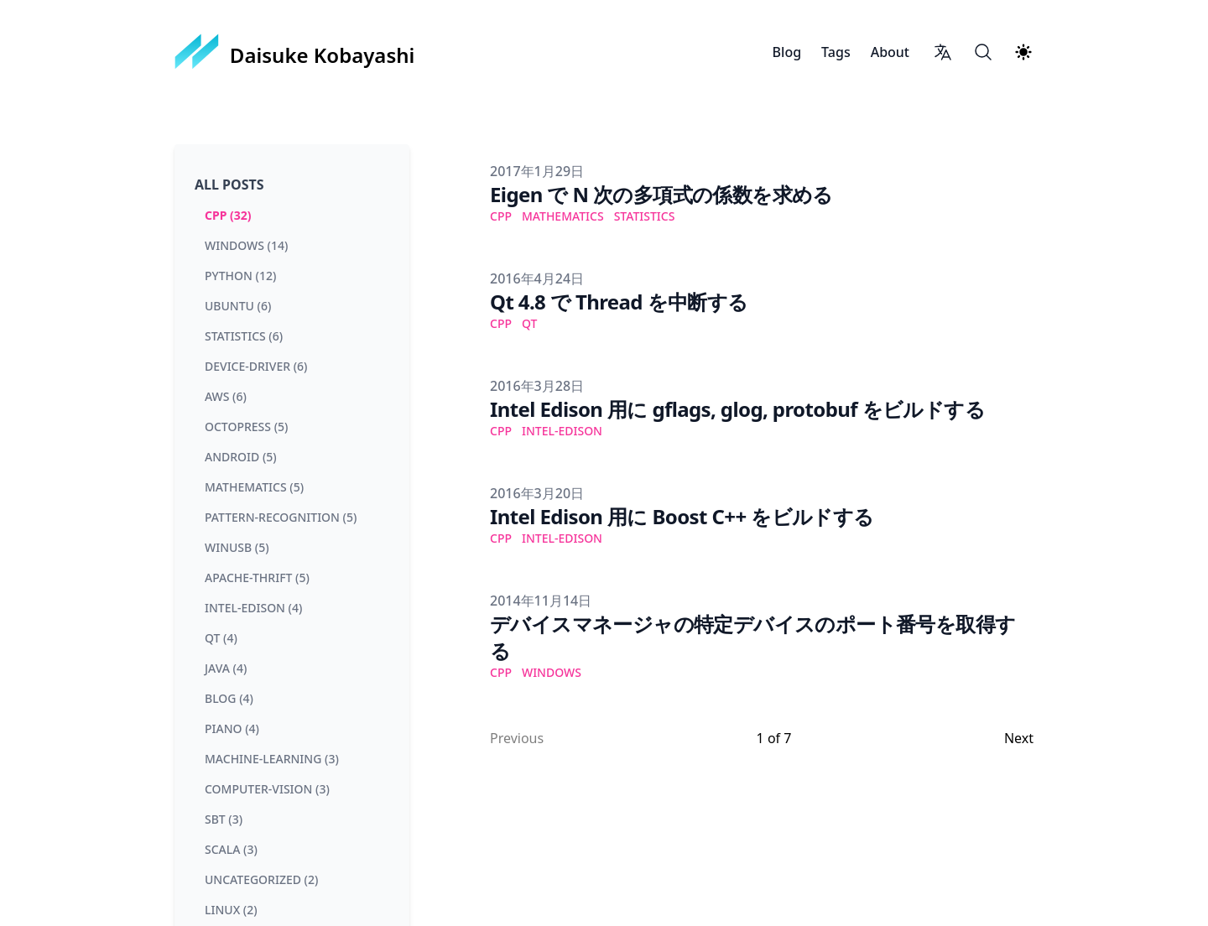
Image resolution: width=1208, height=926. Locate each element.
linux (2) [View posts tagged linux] (231, 910)
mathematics (563, 216)
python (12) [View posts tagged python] (240, 276)
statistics (644, 216)
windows (551, 672)
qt (529, 323)
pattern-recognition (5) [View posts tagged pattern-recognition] (281, 517)
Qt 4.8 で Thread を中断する (619, 301)
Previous (517, 738)
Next (1019, 738)
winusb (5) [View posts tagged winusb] (237, 547)
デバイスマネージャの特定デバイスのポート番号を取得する (752, 637)
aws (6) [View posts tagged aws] (226, 396)
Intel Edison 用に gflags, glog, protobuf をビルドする (737, 409)
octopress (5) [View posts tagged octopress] (246, 426)
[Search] (983, 52)
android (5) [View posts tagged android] (241, 457)
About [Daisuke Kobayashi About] (890, 52)
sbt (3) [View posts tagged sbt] (223, 819)
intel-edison (562, 431)
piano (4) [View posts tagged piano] (232, 728)
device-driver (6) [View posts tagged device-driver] (256, 366)
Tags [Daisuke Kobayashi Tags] (836, 52)
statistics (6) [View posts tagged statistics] (244, 336)
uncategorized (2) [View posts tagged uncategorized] (261, 879)
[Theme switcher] (1023, 52)
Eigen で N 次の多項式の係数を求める (661, 194)
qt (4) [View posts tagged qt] (221, 638)
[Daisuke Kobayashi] (294, 52)
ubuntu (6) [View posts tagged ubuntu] (238, 306)
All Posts (229, 184)
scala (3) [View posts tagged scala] (231, 849)
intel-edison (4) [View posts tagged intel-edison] (253, 608)
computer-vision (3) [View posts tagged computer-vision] (267, 789)
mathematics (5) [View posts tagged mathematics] (254, 487)
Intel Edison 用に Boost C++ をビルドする (682, 516)
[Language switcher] (943, 52)
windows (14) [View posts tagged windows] (246, 245)
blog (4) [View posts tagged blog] (229, 698)
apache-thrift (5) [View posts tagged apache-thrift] (257, 577)
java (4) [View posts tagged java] (226, 668)
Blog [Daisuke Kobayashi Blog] (787, 52)
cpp (501, 216)
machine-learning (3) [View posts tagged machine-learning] (272, 759)
